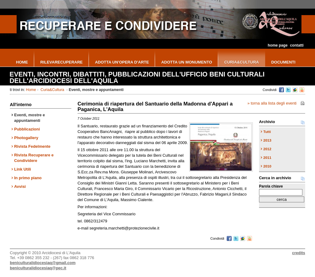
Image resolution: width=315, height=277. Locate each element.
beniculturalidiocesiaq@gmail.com (42, 262)
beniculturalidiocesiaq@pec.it (38, 268)
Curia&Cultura (52, 90)
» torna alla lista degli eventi (272, 103)
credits (298, 252)
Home (31, 90)
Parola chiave (271, 186)
